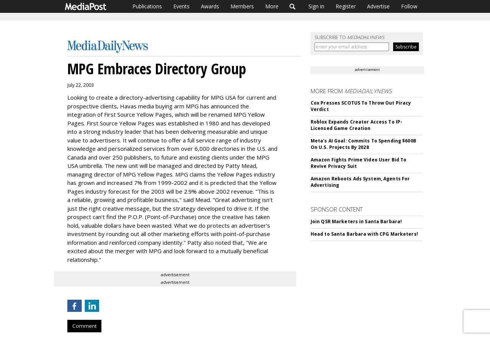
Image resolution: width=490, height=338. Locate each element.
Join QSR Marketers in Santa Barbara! (356, 221)
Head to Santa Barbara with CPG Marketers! (364, 234)
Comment (84, 325)
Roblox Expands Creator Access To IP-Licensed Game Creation (356, 125)
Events (181, 6)
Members (242, 6)
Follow (409, 6)
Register (346, 6)
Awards (210, 6)
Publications (147, 6)
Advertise (378, 6)
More (271, 6)
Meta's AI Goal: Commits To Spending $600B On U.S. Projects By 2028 (363, 144)
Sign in (316, 6)
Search (292, 6)
